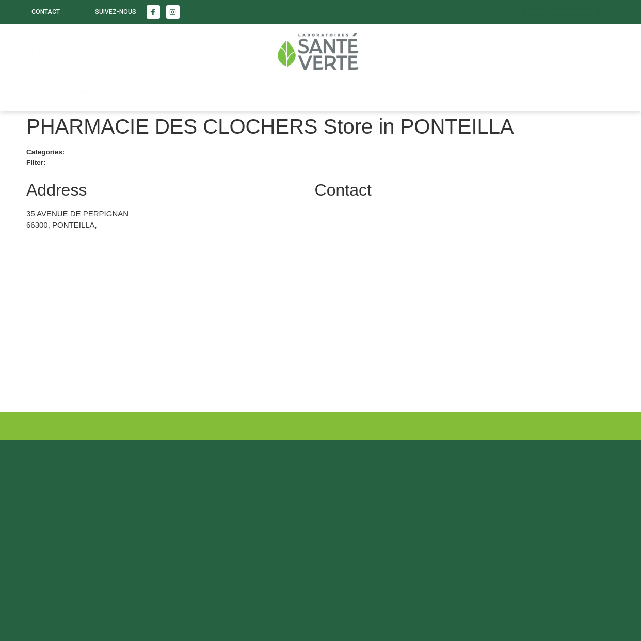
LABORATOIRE (248, 93)
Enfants (166, 93)
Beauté (96, 93)
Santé (31, 93)
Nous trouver (342, 93)
